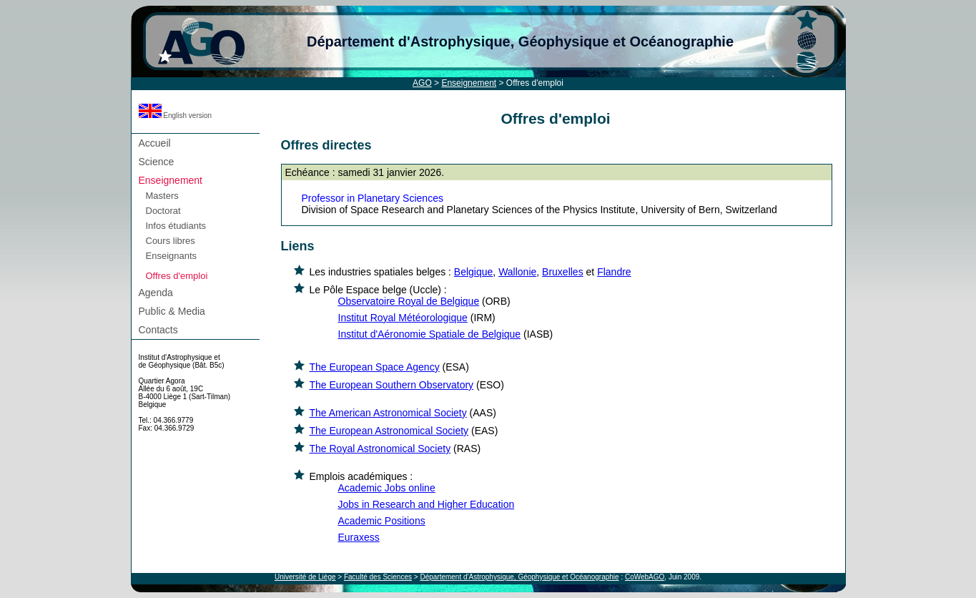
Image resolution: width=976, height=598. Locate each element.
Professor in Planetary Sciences (372, 198)
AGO (422, 83)
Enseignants (171, 255)
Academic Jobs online (386, 488)
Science (156, 161)
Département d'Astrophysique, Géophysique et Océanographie (520, 41)
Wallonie (517, 272)
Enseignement (468, 83)
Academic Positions (381, 520)
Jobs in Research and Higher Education (426, 504)
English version (175, 115)
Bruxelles (562, 272)
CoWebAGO (644, 577)
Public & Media (172, 311)
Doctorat (163, 210)
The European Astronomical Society (389, 430)
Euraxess (359, 537)
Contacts (158, 329)
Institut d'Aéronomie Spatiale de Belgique (429, 334)
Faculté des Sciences (378, 577)
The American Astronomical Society (388, 412)
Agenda (156, 292)
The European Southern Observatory (392, 385)
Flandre (614, 272)
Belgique (473, 272)
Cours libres (170, 240)
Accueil (155, 143)
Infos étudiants (176, 225)
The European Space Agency (375, 367)
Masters (162, 195)
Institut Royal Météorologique (403, 317)
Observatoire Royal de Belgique (409, 301)
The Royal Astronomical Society (380, 448)
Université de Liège (305, 577)
